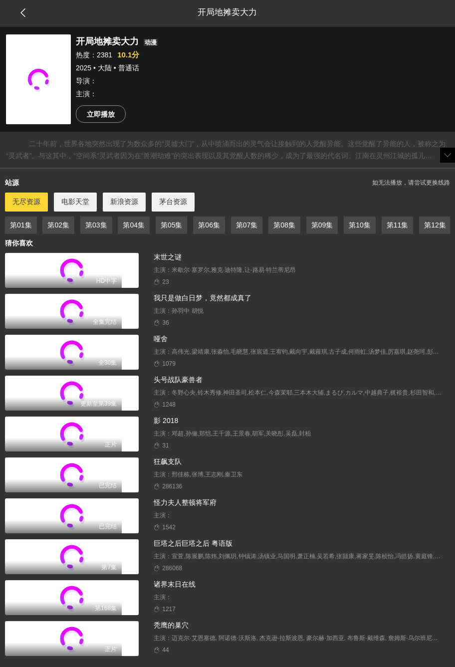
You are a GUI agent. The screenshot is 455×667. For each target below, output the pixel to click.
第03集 (96, 225)
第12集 (435, 225)
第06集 (209, 225)
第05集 (172, 225)
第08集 (284, 225)
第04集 (134, 225)
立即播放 (101, 114)
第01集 (21, 225)
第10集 (360, 225)
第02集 (58, 225)
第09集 (322, 225)
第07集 (247, 225)
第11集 (398, 225)
